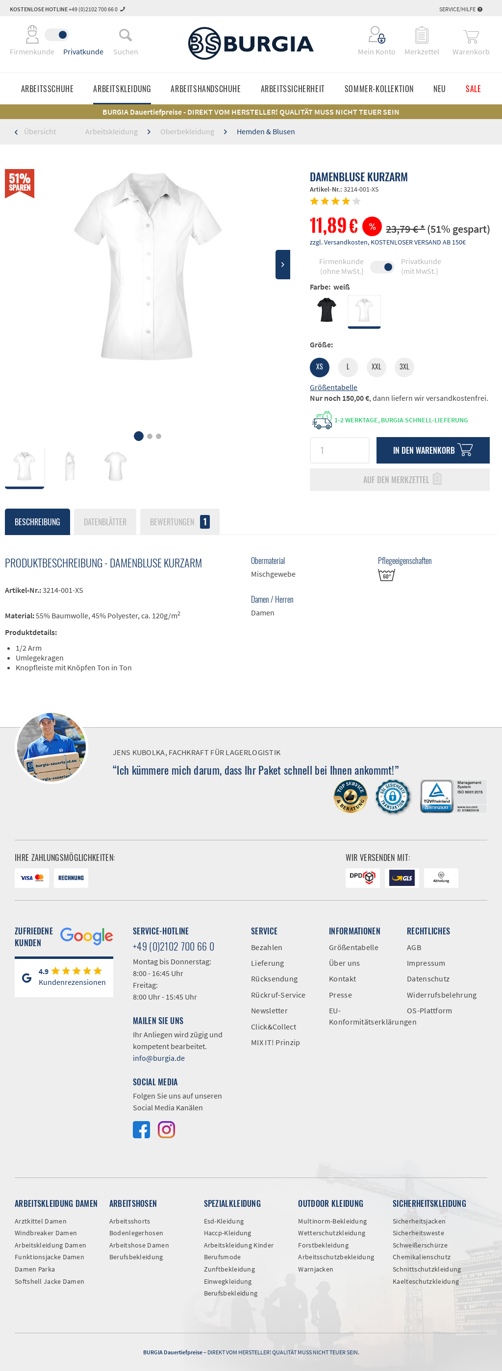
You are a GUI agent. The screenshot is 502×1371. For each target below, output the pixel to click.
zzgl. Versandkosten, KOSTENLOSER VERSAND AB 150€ (388, 242)
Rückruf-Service (278, 995)
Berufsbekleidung (136, 1256)
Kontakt (342, 978)
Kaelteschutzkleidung (426, 1281)
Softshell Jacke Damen (49, 1281)
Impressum (426, 963)
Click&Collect (273, 1026)
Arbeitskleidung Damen (50, 1245)
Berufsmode (222, 1256)
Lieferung (267, 963)
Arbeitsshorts (130, 1221)
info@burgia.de (159, 1058)
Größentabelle (333, 387)
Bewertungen (180, 522)
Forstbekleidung (323, 1245)
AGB (414, 947)
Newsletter (269, 1010)
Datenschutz (428, 978)
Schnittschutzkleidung (427, 1269)
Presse (340, 995)
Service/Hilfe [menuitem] (460, 9)
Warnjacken (315, 1269)
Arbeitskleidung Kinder (239, 1245)
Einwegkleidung (228, 1281)
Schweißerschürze (420, 1245)
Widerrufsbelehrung (438, 995)
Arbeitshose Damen (139, 1245)
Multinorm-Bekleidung (332, 1221)
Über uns (344, 963)
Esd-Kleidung (224, 1221)
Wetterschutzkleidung (331, 1232)
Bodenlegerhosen (136, 1232)
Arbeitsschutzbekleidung (336, 1256)
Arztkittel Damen (41, 1221)
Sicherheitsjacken (419, 1221)
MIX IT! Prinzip (276, 1042)
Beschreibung (37, 522)
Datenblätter (105, 522)
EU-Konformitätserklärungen (360, 1015)
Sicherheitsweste (418, 1232)
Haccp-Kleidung (227, 1232)
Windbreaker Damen (46, 1232)
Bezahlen (266, 947)
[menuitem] (125, 35)
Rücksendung (274, 978)
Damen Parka (35, 1269)
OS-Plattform (429, 1010)
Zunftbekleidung (229, 1269)
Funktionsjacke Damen (49, 1256)
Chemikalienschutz (422, 1256)
